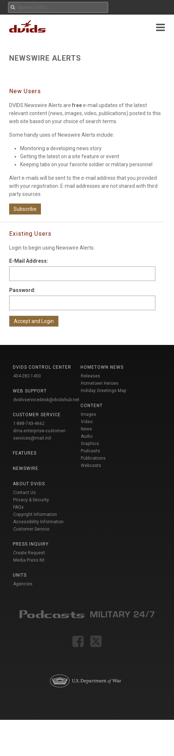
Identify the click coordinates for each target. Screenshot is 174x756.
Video (86, 421)
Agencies (23, 583)
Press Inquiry (31, 544)
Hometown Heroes (99, 383)
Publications (93, 458)
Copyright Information (35, 514)
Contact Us (24, 492)
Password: (22, 290)
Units (20, 575)
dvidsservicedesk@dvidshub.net (46, 399)
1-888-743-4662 (29, 423)
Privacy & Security (31, 499)
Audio (86, 436)
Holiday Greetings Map (103, 390)
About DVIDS (29, 483)
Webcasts (91, 465)
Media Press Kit (29, 560)
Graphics (90, 443)
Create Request (29, 552)
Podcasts (90, 450)
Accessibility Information (38, 521)
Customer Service (31, 529)
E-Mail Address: (28, 261)
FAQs (18, 507)
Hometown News (102, 367)
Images (88, 414)
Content (91, 405)
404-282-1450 (27, 376)
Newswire (25, 468)
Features (25, 453)
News (86, 429)
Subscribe (25, 209)
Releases (90, 376)
